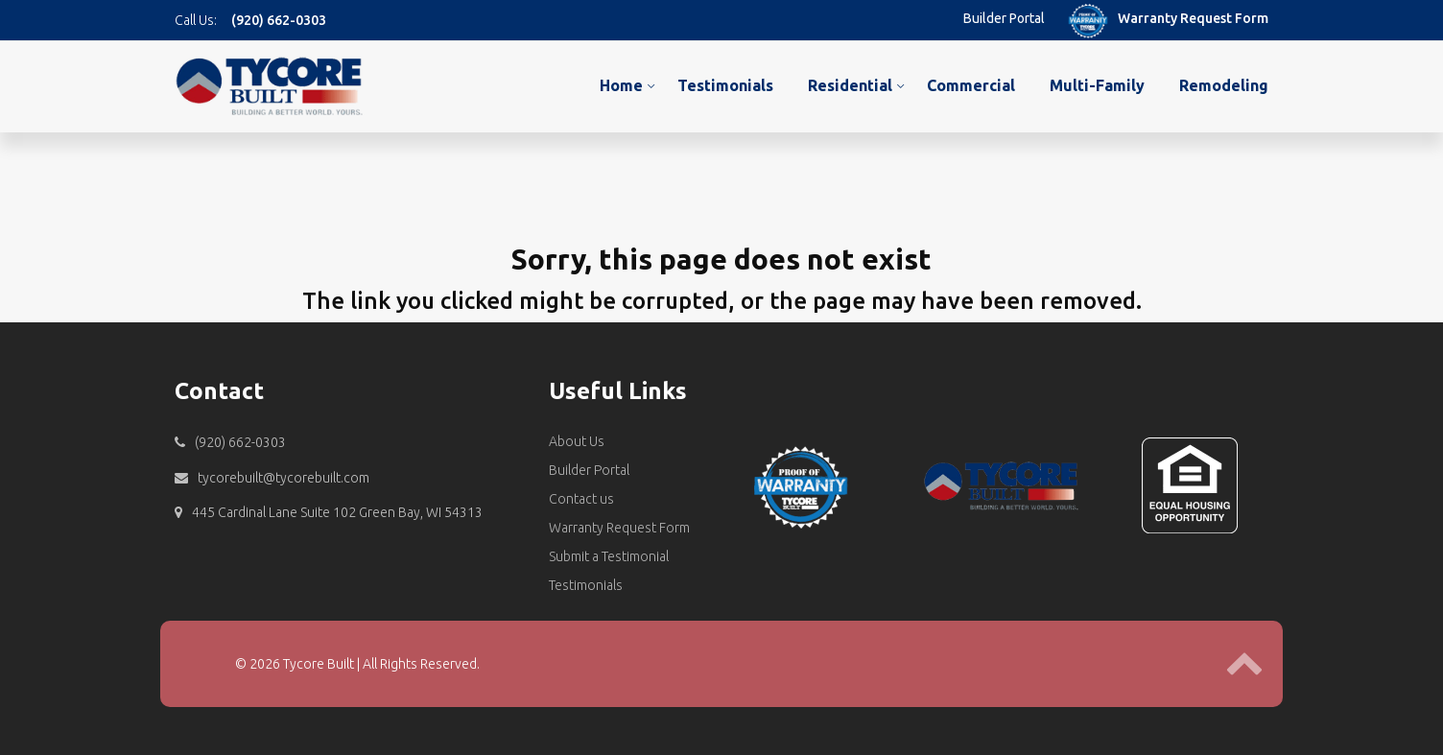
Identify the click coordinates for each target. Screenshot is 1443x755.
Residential (850, 85)
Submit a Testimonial (609, 556)
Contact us (581, 499)
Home (621, 85)
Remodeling (1223, 85)
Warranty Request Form (1193, 18)
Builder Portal (1004, 18)
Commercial (971, 85)
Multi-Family (1097, 85)
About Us (576, 441)
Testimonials (725, 85)
